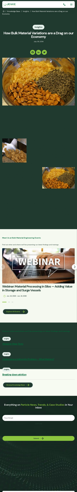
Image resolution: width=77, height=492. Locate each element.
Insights (26, 11)
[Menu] (71, 4)
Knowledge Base (13, 11)
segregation (28, 126)
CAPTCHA (38, 424)
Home (4, 11)
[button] (68, 267)
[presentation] (19, 430)
